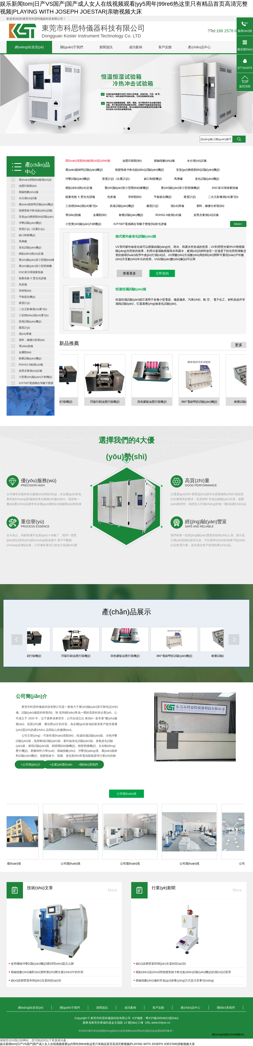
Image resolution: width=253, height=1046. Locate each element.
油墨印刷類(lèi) (28, 185)
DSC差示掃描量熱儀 (31, 272)
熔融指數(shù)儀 (28, 192)
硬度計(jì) (24, 302)
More (112, 890)
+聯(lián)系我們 (88, 764)
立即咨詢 (162, 273)
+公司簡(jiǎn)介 (31, 764)
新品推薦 (69, 343)
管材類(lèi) (25, 290)
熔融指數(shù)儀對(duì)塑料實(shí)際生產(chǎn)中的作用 (47, 972)
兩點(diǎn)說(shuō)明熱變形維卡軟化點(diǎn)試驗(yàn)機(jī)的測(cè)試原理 (183, 972)
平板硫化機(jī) (27, 296)
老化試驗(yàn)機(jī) (30, 247)
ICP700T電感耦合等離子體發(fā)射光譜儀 (36, 384)
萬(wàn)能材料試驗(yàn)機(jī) (36, 204)
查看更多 (129, 273)
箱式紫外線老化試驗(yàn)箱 (135, 236)
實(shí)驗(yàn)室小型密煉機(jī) (35, 266)
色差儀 (23, 284)
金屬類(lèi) (25, 352)
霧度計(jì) (24, 327)
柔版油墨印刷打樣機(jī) (27, 655)
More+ (238, 224)
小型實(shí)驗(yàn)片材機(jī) (35, 376)
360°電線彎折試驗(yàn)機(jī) (200, 401)
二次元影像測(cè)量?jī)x (33, 309)
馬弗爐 (23, 241)
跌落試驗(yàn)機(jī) (30, 321)
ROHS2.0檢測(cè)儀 (31, 364)
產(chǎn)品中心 (199, 47)
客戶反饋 (165, 47)
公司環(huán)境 (126, 793)
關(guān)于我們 (71, 47)
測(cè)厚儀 (25, 333)
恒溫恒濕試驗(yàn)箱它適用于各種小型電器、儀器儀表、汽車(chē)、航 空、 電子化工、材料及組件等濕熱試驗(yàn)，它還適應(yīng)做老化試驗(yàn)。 (180, 301)
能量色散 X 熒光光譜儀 (32, 278)
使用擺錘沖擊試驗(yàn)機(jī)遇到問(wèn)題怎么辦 (42, 963)
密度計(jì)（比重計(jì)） (32, 229)
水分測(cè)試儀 (28, 198)
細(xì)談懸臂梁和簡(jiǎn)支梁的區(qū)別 (36, 980)
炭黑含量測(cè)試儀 (30, 370)
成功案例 (135, 47)
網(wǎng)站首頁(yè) (29, 47)
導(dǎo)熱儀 (26, 346)
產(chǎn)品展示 (126, 612)
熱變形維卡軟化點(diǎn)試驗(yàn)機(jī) (35, 211)
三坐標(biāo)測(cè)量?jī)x (34, 315)
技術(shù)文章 (40, 888)
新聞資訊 (106, 47)
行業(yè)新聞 (163, 888)
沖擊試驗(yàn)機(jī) (30, 222)
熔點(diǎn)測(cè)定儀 (31, 253)
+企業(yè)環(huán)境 (63, 764)
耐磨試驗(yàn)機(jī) (30, 358)
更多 (238, 345)
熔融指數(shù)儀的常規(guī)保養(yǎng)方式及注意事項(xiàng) (175, 980)
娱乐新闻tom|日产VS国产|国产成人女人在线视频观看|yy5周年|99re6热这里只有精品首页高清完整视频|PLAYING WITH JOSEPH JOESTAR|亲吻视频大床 (97, 1044)
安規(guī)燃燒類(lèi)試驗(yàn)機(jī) (36, 217)
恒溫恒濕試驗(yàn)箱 (130, 289)
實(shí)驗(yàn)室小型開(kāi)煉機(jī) (36, 260)
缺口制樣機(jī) (27, 235)
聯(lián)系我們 (226, 1007)
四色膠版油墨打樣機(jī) (153, 401)
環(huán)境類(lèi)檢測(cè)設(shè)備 (35, 180)
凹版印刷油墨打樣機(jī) (106, 401)
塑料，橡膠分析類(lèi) (32, 339)
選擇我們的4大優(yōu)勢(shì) (126, 442)
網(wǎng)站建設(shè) (223, 1034)
